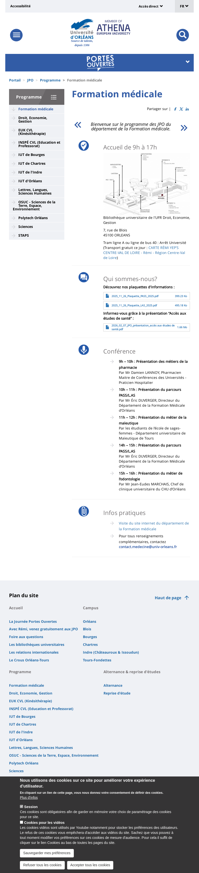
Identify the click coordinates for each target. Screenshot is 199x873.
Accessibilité (20, 6)
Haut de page (168, 597)
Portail (15, 80)
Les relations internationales (34, 652)
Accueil (16, 607)
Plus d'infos (29, 802)
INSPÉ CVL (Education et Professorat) (39, 144)
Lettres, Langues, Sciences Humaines (35, 191)
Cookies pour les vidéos (44, 827)
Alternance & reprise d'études (132, 671)
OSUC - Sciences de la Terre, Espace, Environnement (34, 205)
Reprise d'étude (117, 693)
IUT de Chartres (31, 163)
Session (31, 812)
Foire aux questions (26, 636)
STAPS (23, 235)
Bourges (90, 636)
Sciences (25, 226)
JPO (30, 80)
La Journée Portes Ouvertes (33, 621)
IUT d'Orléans (30, 181)
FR (184, 6)
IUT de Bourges (31, 154)
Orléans (89, 621)
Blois (87, 629)
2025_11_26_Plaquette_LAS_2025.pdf (134, 305)
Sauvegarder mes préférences (46, 858)
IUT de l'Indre (30, 172)
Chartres (90, 644)
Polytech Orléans (33, 217)
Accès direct (149, 6)
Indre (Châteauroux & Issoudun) (111, 652)
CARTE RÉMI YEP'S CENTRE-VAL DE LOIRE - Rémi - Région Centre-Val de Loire (144, 252)
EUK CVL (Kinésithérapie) (32, 132)
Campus (90, 607)
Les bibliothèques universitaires (36, 644)
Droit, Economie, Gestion (32, 119)
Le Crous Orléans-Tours (29, 660)
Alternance (113, 685)
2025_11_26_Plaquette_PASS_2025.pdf (135, 296)
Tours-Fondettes (97, 660)
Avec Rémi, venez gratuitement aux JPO (43, 629)
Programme (50, 80)
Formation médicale (35, 109)
